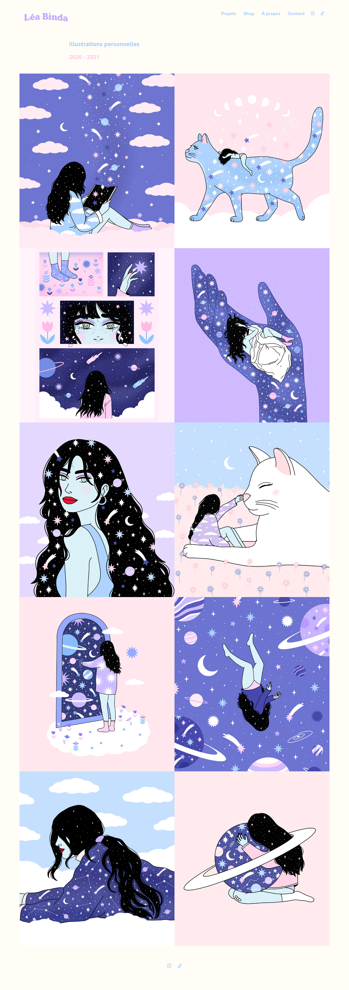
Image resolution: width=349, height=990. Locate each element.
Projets (228, 13)
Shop (249, 13)
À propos (271, 13)
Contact (296, 13)
